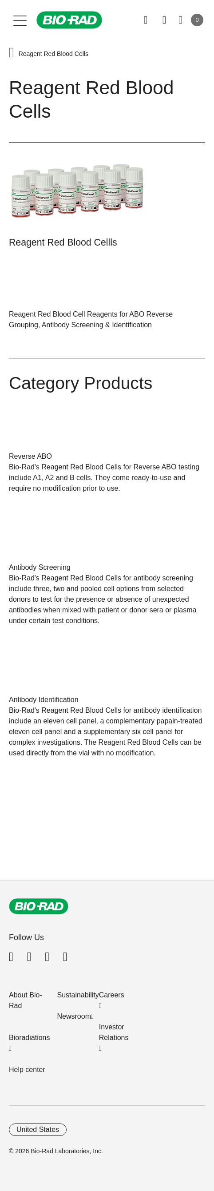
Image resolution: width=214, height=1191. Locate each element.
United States (37, 1129)
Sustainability (78, 995)
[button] (11, 53)
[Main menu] (20, 20)
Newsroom (74, 1016)
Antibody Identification (44, 699)
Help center (27, 1069)
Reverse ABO (30, 456)
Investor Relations (114, 1032)
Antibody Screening (40, 567)
